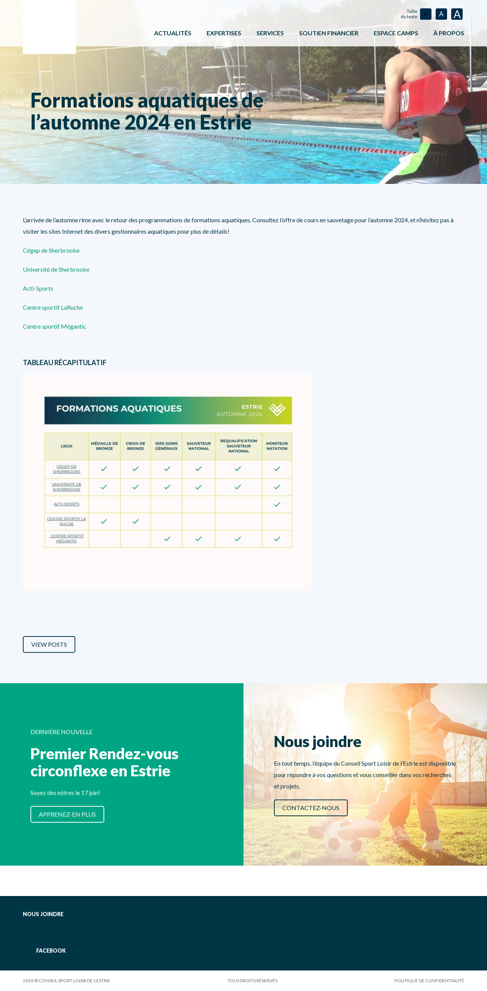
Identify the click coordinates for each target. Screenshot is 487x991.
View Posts (49, 644)
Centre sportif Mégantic (54, 326)
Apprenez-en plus (67, 814)
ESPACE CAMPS (396, 32)
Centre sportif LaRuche (53, 307)
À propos (448, 32)
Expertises (224, 32)
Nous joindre (43, 914)
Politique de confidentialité (429, 980)
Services (270, 32)
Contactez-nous (310, 807)
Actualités (172, 32)
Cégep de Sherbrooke (51, 250)
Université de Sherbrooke (56, 269)
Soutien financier (328, 32)
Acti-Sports (38, 288)
